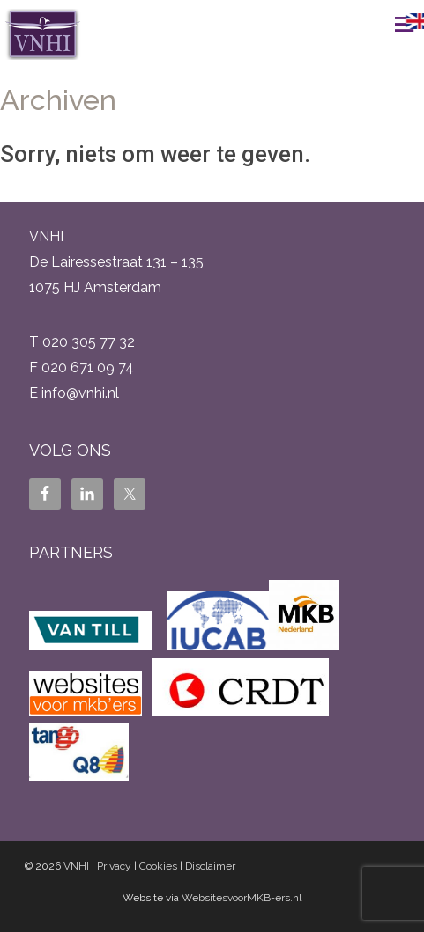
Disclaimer (210, 866)
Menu (384, 23)
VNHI (76, 866)
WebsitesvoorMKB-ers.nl (241, 898)
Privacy (114, 866)
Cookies (158, 866)
